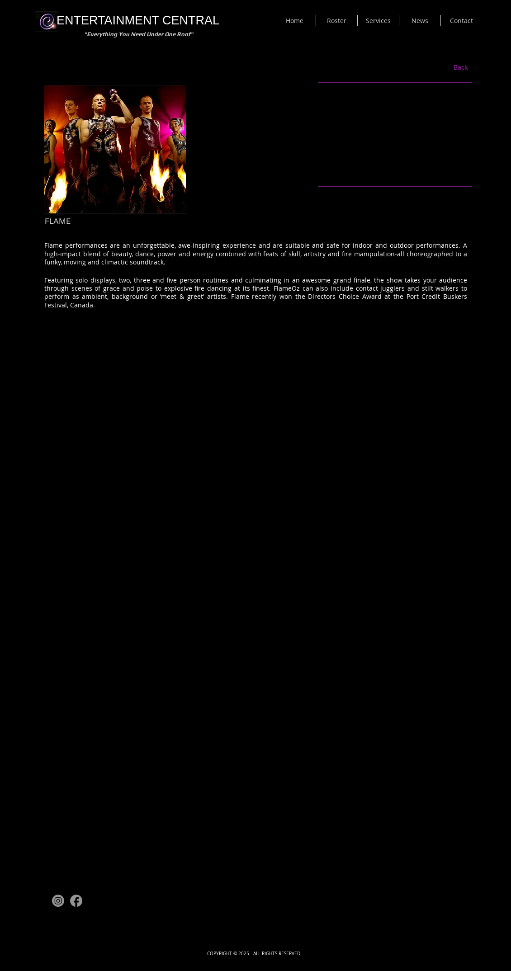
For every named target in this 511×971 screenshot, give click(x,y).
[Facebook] (76, 901)
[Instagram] (58, 901)
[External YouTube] (395, 134)
